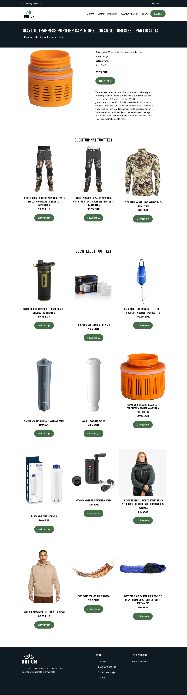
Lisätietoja (105, 81)
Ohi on (91, 13)
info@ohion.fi (157, 3)
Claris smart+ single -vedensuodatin (44, 420)
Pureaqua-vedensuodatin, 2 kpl (93, 324)
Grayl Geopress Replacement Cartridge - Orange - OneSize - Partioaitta (143, 408)
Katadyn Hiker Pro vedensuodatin (93, 500)
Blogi (145, 13)
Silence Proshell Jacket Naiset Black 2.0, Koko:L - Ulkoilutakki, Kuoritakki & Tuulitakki (143, 504)
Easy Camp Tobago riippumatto (94, 596)
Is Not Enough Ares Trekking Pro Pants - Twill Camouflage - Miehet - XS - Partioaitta (44, 201)
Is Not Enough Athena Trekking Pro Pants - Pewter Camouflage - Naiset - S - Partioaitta (93, 201)
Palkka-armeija (129, 13)
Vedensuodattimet (53, 37)
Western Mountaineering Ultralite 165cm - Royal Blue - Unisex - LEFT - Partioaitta (143, 600)
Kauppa (158, 13)
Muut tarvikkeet (32, 37)
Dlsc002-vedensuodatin (44, 516)
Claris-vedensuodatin (93, 420)
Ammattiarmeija (107, 13)
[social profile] (40, 3)
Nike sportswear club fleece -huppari (44, 612)
